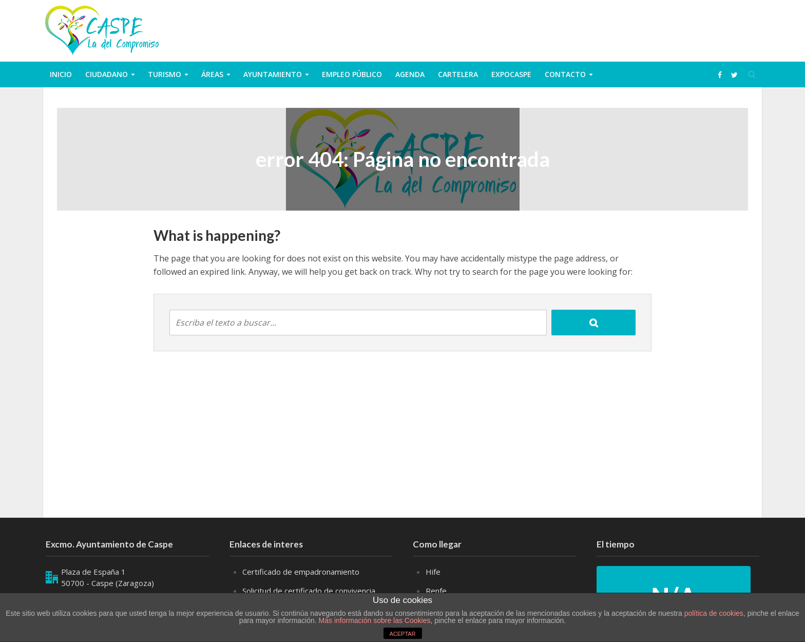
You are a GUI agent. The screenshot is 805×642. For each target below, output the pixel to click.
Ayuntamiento (272, 74)
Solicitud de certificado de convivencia (308, 591)
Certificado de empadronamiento (300, 572)
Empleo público (352, 74)
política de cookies (713, 613)
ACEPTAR (402, 634)
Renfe (436, 591)
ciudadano (106, 74)
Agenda (410, 74)
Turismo (164, 74)
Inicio (61, 74)
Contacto (565, 74)
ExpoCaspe (511, 74)
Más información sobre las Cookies (374, 620)
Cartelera (458, 74)
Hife (433, 572)
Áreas (212, 74)
